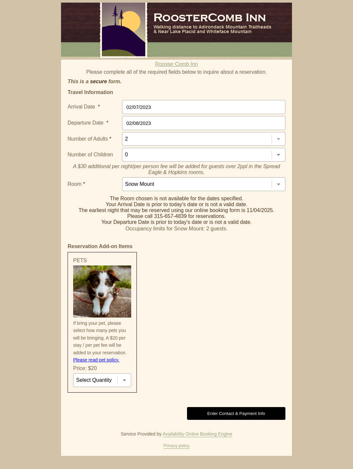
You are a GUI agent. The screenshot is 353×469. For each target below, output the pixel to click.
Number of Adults (89, 139)
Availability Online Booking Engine (197, 434)
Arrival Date (84, 106)
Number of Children (90, 154)
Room (76, 184)
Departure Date (88, 123)
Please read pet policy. (96, 359)
